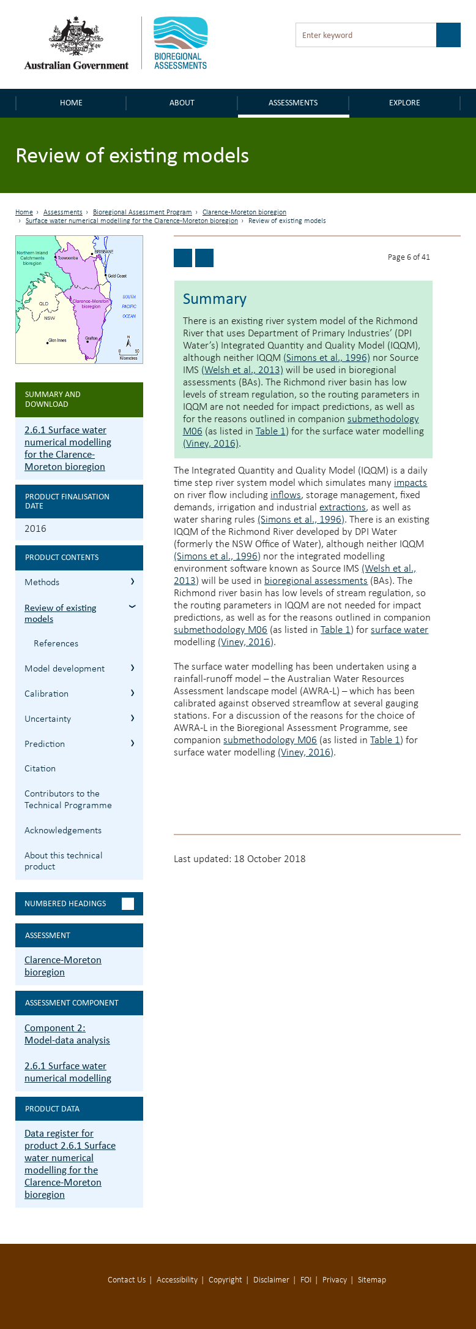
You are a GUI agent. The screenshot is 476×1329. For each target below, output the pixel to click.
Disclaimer (271, 1280)
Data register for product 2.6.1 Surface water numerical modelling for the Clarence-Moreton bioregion (70, 1164)
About (182, 102)
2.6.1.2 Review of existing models (132, 606)
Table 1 (271, 431)
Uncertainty (47, 719)
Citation (40, 769)
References (56, 644)
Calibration (46, 694)
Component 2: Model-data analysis (67, 1034)
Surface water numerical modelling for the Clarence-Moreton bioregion (132, 221)
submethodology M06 (220, 630)
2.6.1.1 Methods (132, 581)
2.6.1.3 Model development (132, 667)
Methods (41, 583)
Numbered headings (65, 903)
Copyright (225, 1280)
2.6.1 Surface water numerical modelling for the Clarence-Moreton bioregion (67, 448)
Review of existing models (60, 613)
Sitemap (372, 1280)
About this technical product (63, 862)
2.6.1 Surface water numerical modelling (67, 1072)
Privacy (334, 1280)
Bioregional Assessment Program (142, 212)
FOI (305, 1280)
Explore (404, 102)
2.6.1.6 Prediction (132, 743)
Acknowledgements (63, 831)
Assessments (293, 102)
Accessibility (177, 1280)
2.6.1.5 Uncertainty (132, 718)
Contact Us (127, 1280)
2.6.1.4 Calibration (132, 692)
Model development (64, 669)
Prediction (44, 744)
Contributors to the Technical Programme (68, 800)
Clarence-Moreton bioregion (244, 212)
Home (71, 102)
